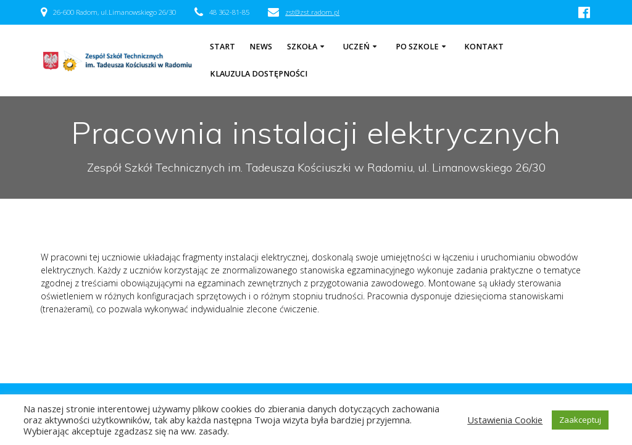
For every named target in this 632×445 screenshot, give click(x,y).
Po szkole (417, 46)
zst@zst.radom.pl (312, 12)
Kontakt (484, 46)
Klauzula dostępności (258, 74)
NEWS (260, 46)
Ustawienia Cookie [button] (505, 419)
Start (222, 46)
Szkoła (302, 46)
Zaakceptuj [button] (580, 419)
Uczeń (356, 46)
